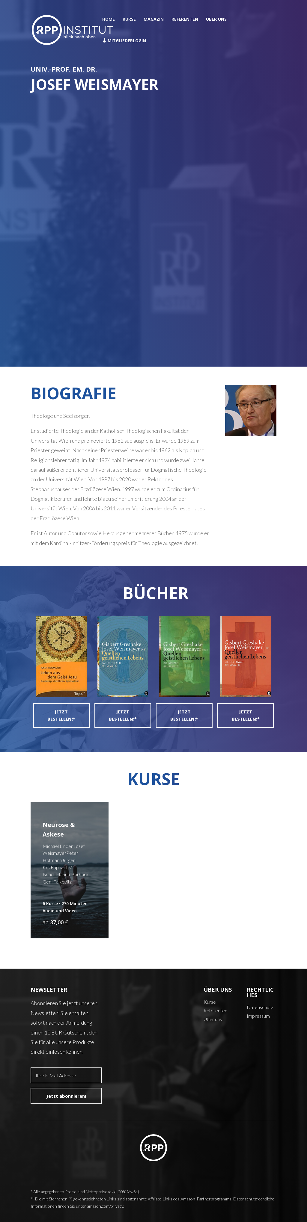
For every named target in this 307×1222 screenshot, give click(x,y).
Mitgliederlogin (124, 40)
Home (108, 19)
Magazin (154, 19)
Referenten (184, 19)
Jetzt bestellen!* (61, 715)
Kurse (129, 19)
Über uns (216, 19)
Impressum (258, 1016)
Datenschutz (260, 1007)
